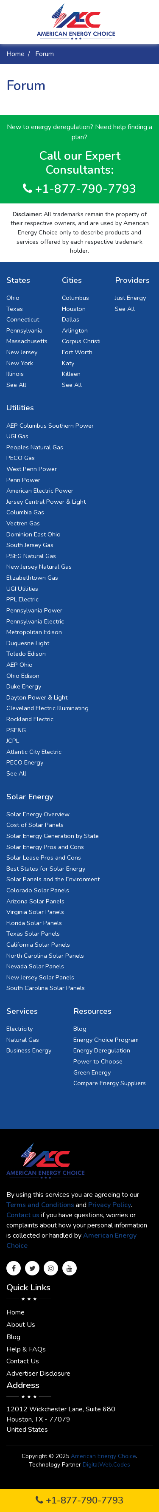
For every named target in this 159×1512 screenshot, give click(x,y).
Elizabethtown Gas (32, 577)
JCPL (12, 740)
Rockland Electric (29, 719)
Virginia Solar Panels (35, 912)
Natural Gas (22, 1039)
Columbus (75, 297)
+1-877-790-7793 (79, 1500)
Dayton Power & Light (36, 697)
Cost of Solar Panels (35, 825)
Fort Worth (77, 352)
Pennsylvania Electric (35, 621)
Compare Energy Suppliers (109, 1083)
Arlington (75, 330)
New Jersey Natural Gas (39, 566)
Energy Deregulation (101, 1050)
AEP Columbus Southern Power (50, 425)
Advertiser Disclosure (38, 1373)
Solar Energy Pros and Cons (45, 847)
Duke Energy (23, 686)
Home (15, 54)
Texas (14, 309)
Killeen (71, 374)
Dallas (70, 319)
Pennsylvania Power (34, 610)
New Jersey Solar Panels (40, 977)
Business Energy (28, 1050)
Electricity (19, 1028)
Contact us (22, 1215)
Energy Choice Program (106, 1039)
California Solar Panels (38, 944)
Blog (79, 1028)
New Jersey (21, 352)
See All (16, 385)
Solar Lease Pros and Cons (43, 857)
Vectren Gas (23, 523)
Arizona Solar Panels (35, 901)
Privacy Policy (109, 1205)
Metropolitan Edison (34, 632)
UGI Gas (17, 436)
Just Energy (130, 297)
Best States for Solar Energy (45, 868)
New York (19, 363)
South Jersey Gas (29, 545)
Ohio (13, 297)
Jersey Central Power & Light (46, 501)
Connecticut (22, 319)
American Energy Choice (103, 1456)
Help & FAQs (26, 1349)
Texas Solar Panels (33, 933)
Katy (68, 363)
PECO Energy (24, 762)
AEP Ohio (19, 664)
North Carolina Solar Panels (45, 955)
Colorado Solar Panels (37, 890)
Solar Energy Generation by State (52, 836)
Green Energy (92, 1072)
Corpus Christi (81, 341)
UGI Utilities (22, 588)
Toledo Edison (26, 653)
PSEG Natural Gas (31, 556)
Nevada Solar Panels (35, 966)
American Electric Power (39, 490)
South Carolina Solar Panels (45, 988)
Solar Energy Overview (38, 814)
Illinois (15, 374)
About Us (20, 1324)
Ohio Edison (22, 675)
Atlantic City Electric (33, 752)
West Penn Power (31, 469)
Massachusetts (26, 341)
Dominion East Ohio (33, 534)
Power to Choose (98, 1061)
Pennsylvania (24, 330)
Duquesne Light (27, 643)
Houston (74, 309)
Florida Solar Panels (34, 923)
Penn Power (23, 480)
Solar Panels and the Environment (53, 879)
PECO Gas (20, 458)
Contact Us (22, 1361)
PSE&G (16, 730)
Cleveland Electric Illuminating (47, 708)
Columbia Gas (25, 512)
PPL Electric (22, 599)
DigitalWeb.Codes (106, 1465)
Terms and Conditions (40, 1205)
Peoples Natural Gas (34, 447)
